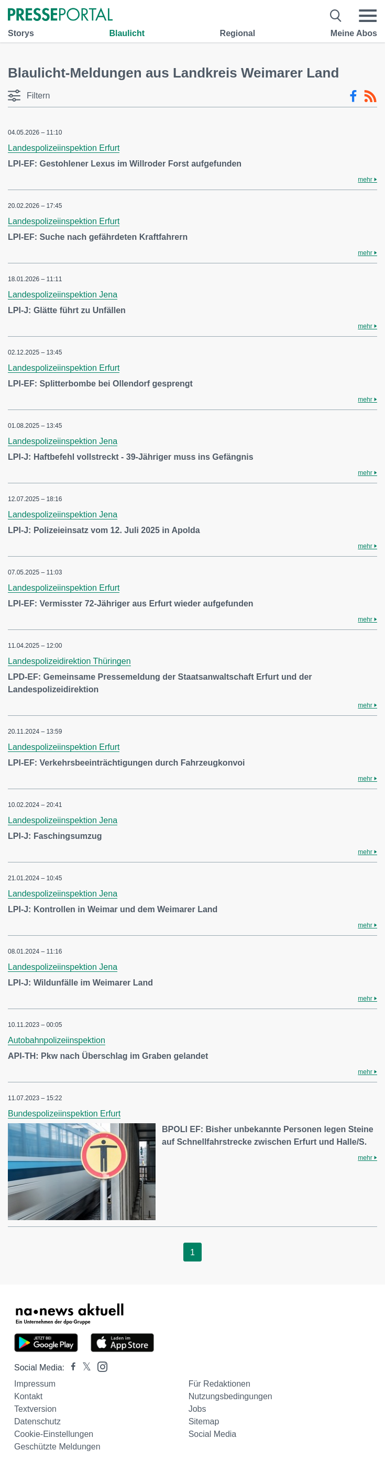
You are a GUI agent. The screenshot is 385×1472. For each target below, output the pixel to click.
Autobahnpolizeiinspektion (56, 1040)
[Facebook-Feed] (353, 96)
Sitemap (204, 1421)
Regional (238, 33)
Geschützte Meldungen (57, 1446)
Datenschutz (37, 1421)
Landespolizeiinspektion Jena (62, 294)
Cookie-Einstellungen (53, 1434)
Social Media (213, 1434)
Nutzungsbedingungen (230, 1396)
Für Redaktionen (219, 1383)
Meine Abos (354, 33)
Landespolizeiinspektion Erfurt (63, 147)
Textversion (35, 1408)
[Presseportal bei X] (83, 1367)
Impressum (35, 1383)
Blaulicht (127, 33)
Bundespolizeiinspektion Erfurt (64, 1113)
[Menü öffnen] (367, 15)
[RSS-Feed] (370, 96)
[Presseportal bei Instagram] (99, 1366)
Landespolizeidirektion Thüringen (69, 661)
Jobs (197, 1408)
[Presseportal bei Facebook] (70, 1367)
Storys (21, 33)
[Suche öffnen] (336, 15)
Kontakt (28, 1396)
